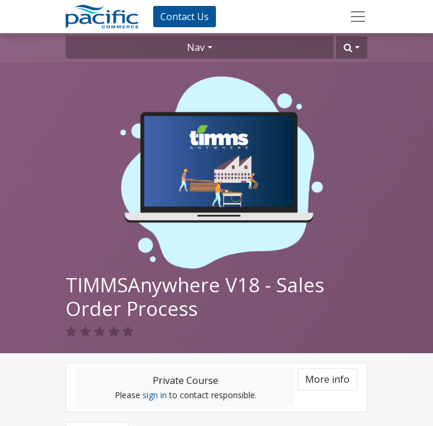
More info (327, 379)
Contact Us (184, 16)
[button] (351, 47)
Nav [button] (196, 47)
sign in (155, 395)
